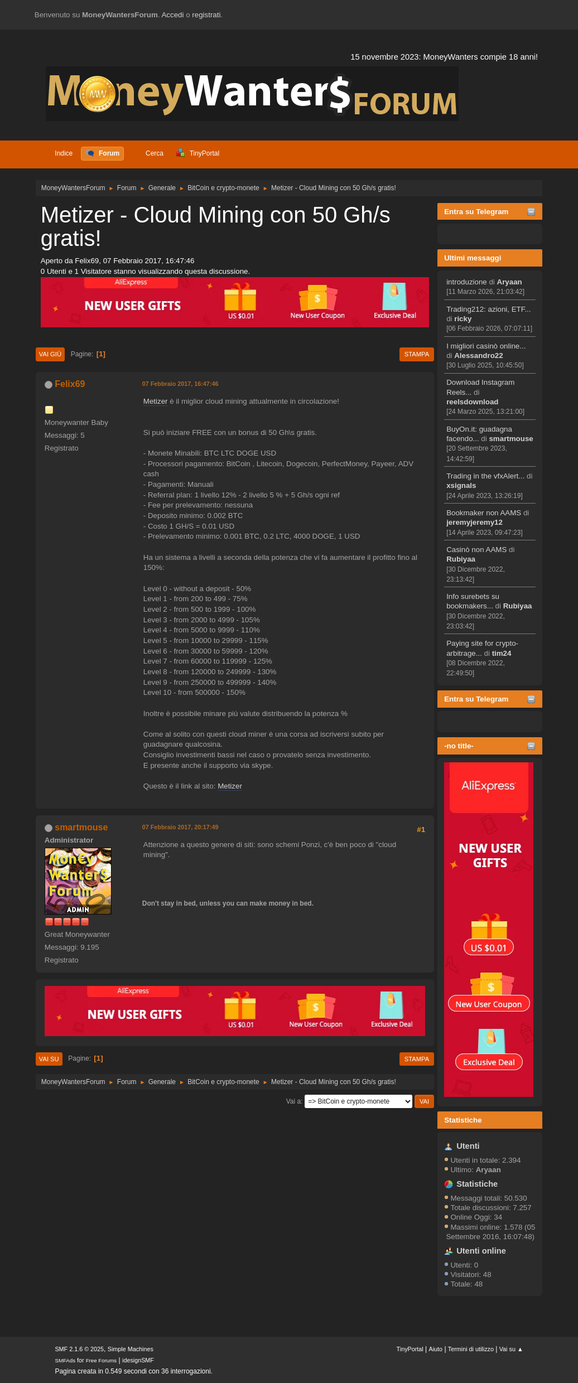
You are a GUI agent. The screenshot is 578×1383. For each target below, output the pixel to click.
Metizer (155, 401)
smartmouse (511, 438)
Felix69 (70, 384)
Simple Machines (130, 1349)
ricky (462, 319)
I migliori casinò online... (486, 346)
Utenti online (481, 1250)
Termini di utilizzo (471, 1349)
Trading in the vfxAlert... (485, 476)
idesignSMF (138, 1360)
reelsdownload (472, 402)
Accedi (172, 15)
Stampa (416, 354)
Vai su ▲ (511, 1349)
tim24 (502, 653)
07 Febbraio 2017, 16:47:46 (180, 383)
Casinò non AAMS (476, 549)
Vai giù (50, 354)
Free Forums (101, 1360)
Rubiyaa (460, 559)
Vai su (49, 1059)
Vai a (293, 1101)
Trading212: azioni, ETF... (488, 309)
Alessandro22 (478, 355)
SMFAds (65, 1360)
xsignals (461, 485)
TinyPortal (410, 1349)
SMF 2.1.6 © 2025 (79, 1349)
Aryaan (509, 282)
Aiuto (436, 1349)
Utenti (468, 1146)
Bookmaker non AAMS (483, 513)
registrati (206, 15)
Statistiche (462, 1120)
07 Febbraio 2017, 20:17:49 (180, 827)
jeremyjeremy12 (474, 522)
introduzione (466, 282)
